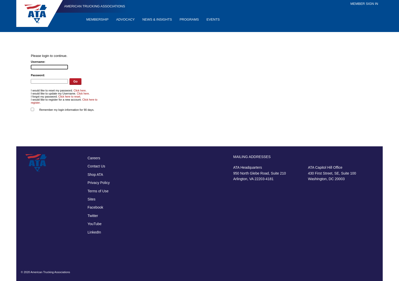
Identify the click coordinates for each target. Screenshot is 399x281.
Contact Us (96, 166)
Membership (97, 19)
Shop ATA (95, 175)
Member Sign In (364, 4)
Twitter (93, 216)
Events (213, 19)
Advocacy (125, 19)
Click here (80, 90)
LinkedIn (94, 232)
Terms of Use (98, 191)
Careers (94, 158)
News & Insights (157, 19)
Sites (91, 199)
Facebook (95, 207)
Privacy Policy (99, 183)
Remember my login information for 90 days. (66, 109)
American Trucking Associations (94, 6)
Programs (189, 19)
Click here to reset (69, 96)
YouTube (95, 224)
